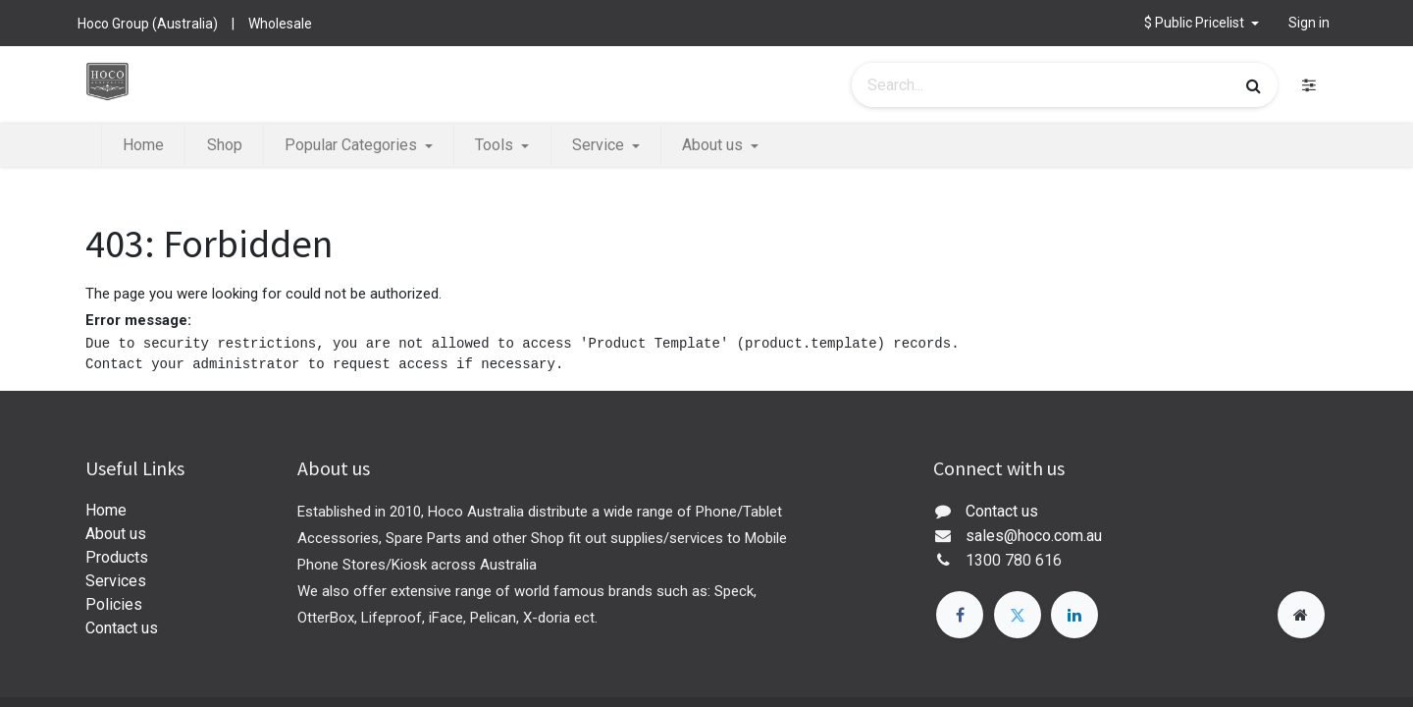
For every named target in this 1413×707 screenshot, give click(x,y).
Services (115, 580)
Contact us (121, 628)
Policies (113, 604)
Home (106, 510)
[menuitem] (143, 145)
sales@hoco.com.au (1034, 535)
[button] (1201, 23)
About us (115, 533)
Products (116, 557)
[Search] (1253, 85)
